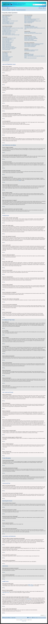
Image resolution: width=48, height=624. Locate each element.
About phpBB (31, 585)
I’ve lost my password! (5, 21)
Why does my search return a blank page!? (31, 38)
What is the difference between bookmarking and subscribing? (33, 43)
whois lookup (29, 599)
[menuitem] (8, 8)
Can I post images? (5, 55)
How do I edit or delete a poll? (7, 42)
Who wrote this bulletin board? (29, 54)
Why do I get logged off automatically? (8, 22)
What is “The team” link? (28, 22)
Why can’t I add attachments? (6, 44)
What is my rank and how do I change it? (8, 33)
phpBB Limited (30, 584)
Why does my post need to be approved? (8, 48)
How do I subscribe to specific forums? (30, 45)
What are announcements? (6, 57)
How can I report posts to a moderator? (8, 46)
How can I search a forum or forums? (30, 36)
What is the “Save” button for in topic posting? (9, 47)
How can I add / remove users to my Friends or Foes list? (33, 33)
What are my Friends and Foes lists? (30, 32)
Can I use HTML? (5, 53)
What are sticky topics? (5, 58)
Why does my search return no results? (30, 37)
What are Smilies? (5, 54)
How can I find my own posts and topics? (30, 40)
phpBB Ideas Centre (5, 592)
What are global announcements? (7, 56)
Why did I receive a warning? (6, 45)
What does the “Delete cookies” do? (7, 23)
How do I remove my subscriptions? (29, 46)
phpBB (20, 180)
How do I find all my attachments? (29, 50)
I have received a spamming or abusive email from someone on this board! (34, 28)
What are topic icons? (5, 60)
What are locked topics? (6, 59)
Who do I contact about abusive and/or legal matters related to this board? (34, 56)
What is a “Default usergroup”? (29, 21)
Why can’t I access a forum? (6, 43)
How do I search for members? (29, 39)
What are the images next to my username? (9, 31)
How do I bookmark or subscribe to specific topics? (32, 44)
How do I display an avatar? (6, 32)
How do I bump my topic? (6, 49)
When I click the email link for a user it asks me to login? (10, 34)
